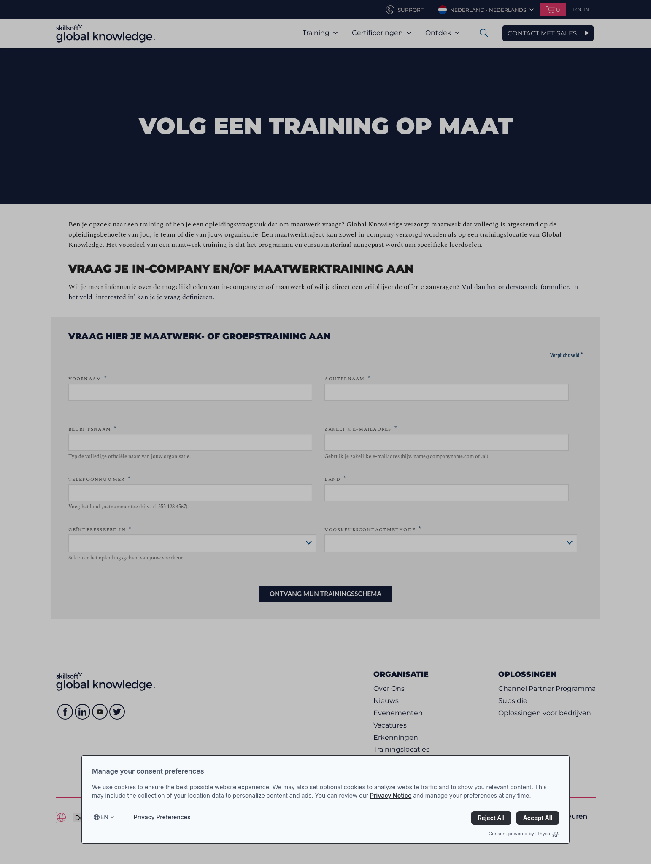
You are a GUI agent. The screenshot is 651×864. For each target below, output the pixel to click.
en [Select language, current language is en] (104, 816)
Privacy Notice (390, 795)
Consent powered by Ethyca (524, 834)
